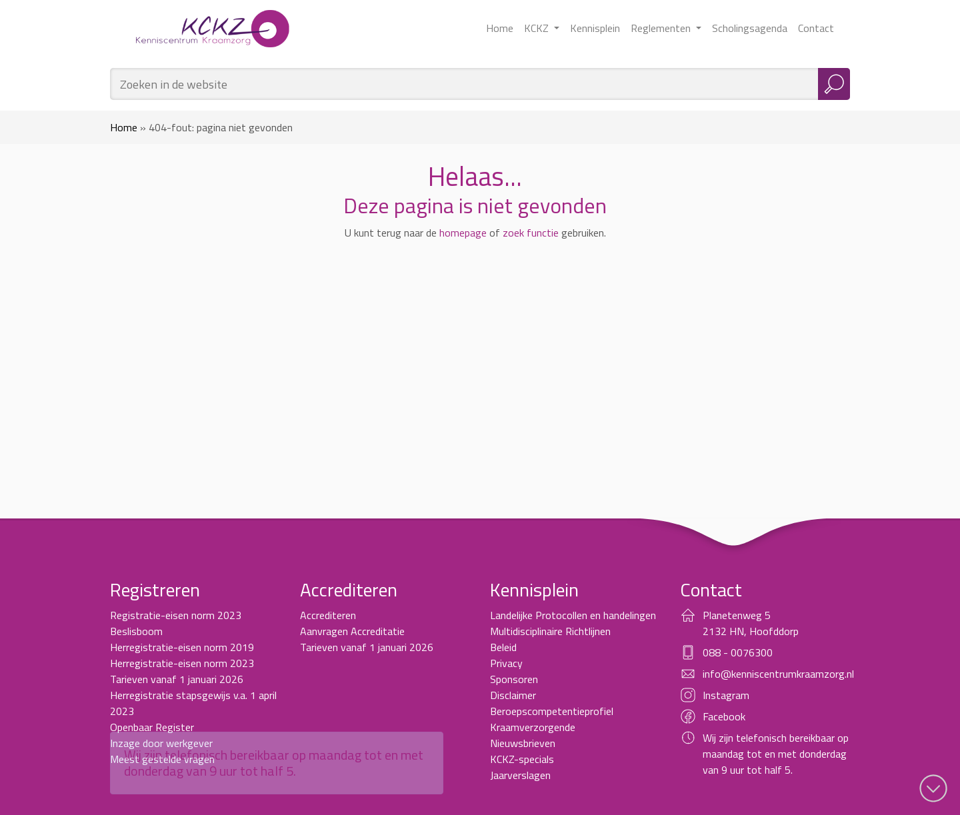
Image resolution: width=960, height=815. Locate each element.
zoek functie (531, 233)
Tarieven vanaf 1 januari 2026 (176, 679)
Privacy (506, 663)
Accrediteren (328, 615)
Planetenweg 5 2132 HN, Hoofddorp (751, 623)
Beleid (503, 647)
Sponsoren (514, 679)
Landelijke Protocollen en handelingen (573, 615)
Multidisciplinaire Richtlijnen (550, 631)
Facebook (724, 716)
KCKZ (537, 28)
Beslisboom (136, 631)
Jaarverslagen (520, 775)
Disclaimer (513, 695)
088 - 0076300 (738, 652)
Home (499, 28)
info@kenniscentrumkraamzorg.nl (778, 674)
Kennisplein (595, 28)
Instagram (726, 695)
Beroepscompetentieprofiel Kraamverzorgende (551, 719)
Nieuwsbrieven (522, 743)
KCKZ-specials (522, 759)
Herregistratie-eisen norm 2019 (182, 647)
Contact (816, 28)
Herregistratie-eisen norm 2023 (182, 663)
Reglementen (662, 28)
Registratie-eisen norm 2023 (175, 615)
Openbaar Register (152, 727)
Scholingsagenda (749, 28)
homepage (463, 233)
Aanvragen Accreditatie (352, 631)
